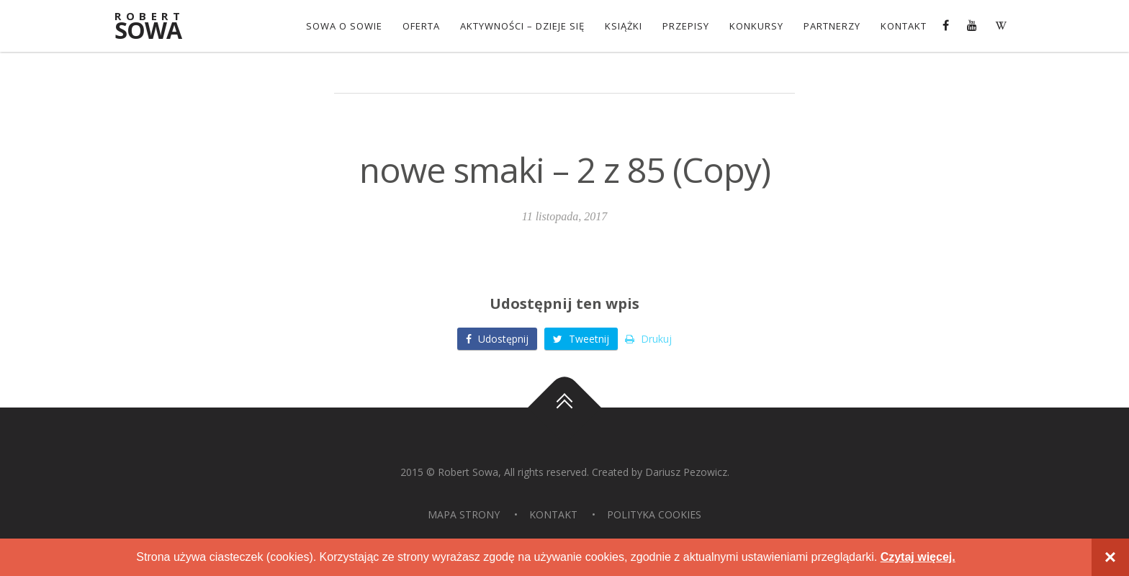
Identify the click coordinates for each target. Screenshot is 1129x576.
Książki (623, 25)
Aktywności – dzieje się (522, 25)
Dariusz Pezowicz (686, 472)
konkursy (756, 25)
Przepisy (685, 25)
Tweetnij (581, 339)
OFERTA (421, 25)
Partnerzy (832, 25)
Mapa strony (464, 514)
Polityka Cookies (654, 514)
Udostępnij (497, 339)
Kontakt (904, 25)
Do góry (564, 407)
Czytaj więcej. (918, 557)
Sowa (157, 27)
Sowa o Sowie (344, 25)
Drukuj (648, 339)
